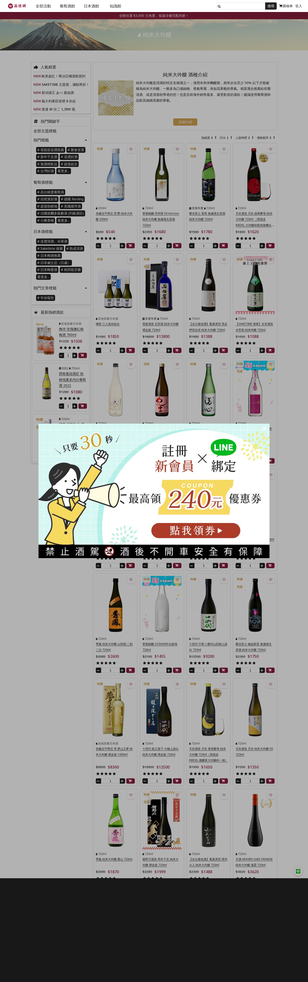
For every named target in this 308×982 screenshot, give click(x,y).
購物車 (286, 6)
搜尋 (271, 6)
